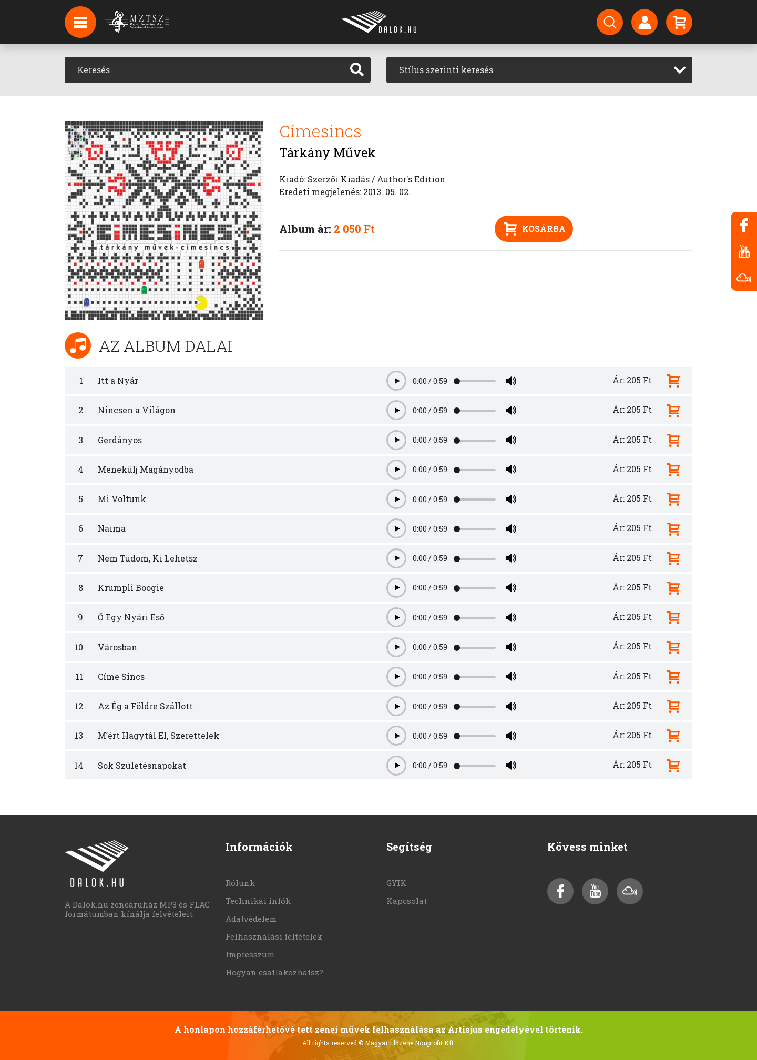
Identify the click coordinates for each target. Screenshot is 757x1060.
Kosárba (535, 229)
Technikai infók (258, 900)
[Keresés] (204, 70)
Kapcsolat (406, 900)
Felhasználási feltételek (274, 936)
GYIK (396, 883)
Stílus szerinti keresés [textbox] (446, 69)
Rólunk (240, 883)
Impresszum (250, 954)
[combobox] (539, 70)
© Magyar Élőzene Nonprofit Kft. (407, 1042)
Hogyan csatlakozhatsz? (274, 972)
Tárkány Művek (327, 152)
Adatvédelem (251, 918)
